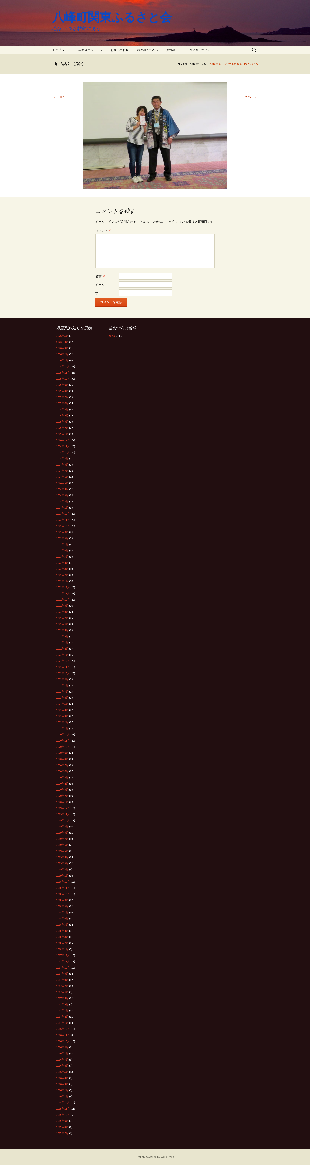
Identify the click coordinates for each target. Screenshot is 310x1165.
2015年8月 (62, 1127)
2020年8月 (62, 759)
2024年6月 (62, 477)
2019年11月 (63, 814)
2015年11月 (63, 1108)
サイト (100, 293)
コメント (103, 230)
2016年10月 (63, 1041)
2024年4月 (62, 489)
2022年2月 (62, 648)
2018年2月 (62, 943)
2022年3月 (62, 642)
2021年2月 (62, 722)
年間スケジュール (90, 50)
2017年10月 (63, 967)
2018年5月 (62, 924)
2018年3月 (62, 937)
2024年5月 (62, 483)
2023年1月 (62, 581)
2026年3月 (62, 348)
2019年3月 (62, 863)
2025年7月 (62, 397)
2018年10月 (63, 894)
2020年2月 (62, 796)
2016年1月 (62, 1096)
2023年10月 (63, 526)
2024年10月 (63, 452)
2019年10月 (63, 820)
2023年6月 (62, 550)
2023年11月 (63, 520)
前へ (58, 97)
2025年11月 (63, 372)
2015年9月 (62, 1121)
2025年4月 (62, 415)
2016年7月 (62, 1059)
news (112, 336)
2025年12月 (63, 366)
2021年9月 (62, 679)
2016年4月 (62, 1078)
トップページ (61, 50)
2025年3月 (62, 421)
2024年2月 (62, 501)
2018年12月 (63, 881)
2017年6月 (62, 992)
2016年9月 (62, 1047)
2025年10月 (63, 378)
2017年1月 (62, 1023)
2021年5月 (62, 704)
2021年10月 (63, 673)
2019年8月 (62, 832)
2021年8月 (62, 685)
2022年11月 (63, 593)
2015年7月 (62, 1133)
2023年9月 (62, 532)
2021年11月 (63, 667)
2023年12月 (63, 513)
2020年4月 (62, 783)
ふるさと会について (197, 50)
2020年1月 (62, 802)
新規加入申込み (147, 50)
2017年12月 (63, 955)
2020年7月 (62, 765)
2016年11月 (63, 1035)
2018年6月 (62, 918)
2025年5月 (62, 409)
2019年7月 (62, 839)
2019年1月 (62, 875)
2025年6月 (62, 403)
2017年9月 (62, 973)
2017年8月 (62, 980)
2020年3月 (62, 789)
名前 (100, 276)
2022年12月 (63, 587)
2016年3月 (62, 1084)
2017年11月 (63, 961)
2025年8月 (62, 391)
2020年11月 (63, 740)
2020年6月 (62, 771)
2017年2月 (62, 1016)
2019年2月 (62, 869)
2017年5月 (62, 998)
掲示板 (170, 50)
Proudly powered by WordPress (155, 1157)
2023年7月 (62, 544)
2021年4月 (62, 710)
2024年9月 (62, 458)
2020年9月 (62, 753)
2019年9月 (62, 826)
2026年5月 (62, 336)
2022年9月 (62, 605)
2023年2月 (62, 575)
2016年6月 (62, 1065)
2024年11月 (63, 446)
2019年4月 (62, 857)
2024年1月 (62, 507)
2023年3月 (62, 569)
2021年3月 (62, 716)
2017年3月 (62, 1010)
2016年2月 (62, 1090)
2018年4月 (62, 931)
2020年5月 (62, 777)
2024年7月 (62, 470)
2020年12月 (63, 734)
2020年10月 (63, 747)
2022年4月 (62, 636)
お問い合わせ (120, 50)
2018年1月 (62, 949)
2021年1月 (62, 728)
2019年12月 (63, 808)
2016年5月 (62, 1072)
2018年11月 (63, 888)
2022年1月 (62, 654)
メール (102, 285)
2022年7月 (62, 618)
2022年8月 (62, 612)
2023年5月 (62, 556)
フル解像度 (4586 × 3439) (243, 64)
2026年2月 (62, 354)
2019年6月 (62, 845)
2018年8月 (62, 906)
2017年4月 (62, 1004)
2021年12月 (63, 661)
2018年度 (215, 64)
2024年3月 (62, 495)
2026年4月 (62, 342)
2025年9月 (62, 385)
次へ (251, 97)
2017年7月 (62, 986)
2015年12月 (63, 1102)
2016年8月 (62, 1053)
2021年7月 (62, 691)
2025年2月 (62, 428)
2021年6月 (62, 697)
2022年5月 (62, 630)
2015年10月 (63, 1115)
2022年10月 (63, 599)
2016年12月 (63, 1029)
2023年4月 (62, 562)
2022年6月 (62, 624)
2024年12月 (63, 440)
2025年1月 (62, 434)
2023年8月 (62, 538)
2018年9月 (62, 900)
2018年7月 (62, 912)
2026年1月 (62, 360)
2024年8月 (62, 464)
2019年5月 (62, 851)
